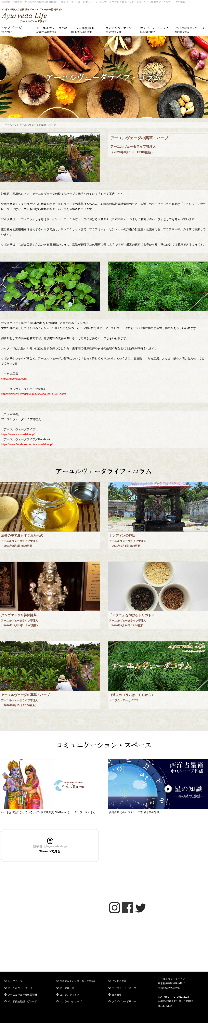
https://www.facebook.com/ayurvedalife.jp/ (26, 444)
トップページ (9, 125)
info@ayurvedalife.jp (169, 987)
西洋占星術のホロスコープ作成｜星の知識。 (135, 812)
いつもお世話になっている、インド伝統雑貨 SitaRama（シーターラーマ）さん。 (49, 812)
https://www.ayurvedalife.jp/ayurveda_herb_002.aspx (33, 393)
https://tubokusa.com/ (14, 378)
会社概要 (116, 994)
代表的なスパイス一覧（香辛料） (78, 981)
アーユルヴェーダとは (20, 988)
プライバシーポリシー (124, 1001)
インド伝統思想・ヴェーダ (22, 1001)
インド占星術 (119, 981)
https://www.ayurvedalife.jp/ (18, 434)
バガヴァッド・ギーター (125, 988)
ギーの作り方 (67, 988)
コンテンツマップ (69, 994)
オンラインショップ (71, 1001)
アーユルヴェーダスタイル (158, 831)
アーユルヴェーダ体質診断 (22, 994)
